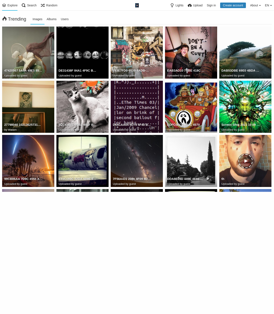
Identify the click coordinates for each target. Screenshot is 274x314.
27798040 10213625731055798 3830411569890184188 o (23, 125)
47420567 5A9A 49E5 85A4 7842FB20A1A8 (23, 71)
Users (65, 19)
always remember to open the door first (78, 233)
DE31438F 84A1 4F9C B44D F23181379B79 (78, 71)
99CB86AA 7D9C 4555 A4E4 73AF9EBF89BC (23, 179)
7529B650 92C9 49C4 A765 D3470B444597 (132, 233)
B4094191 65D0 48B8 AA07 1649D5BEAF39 (132, 287)
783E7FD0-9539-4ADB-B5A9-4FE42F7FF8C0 (132, 71)
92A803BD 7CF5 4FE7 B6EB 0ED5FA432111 (23, 287)
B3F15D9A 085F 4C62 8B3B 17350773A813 (78, 287)
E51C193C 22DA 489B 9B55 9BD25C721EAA (78, 179)
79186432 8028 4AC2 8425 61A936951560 (23, 233)
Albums (52, 19)
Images (37, 19)
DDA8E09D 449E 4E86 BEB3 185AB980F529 (186, 179)
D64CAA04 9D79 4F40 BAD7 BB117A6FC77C (132, 125)
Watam (12, 129)
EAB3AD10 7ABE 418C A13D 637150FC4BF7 (186, 71)
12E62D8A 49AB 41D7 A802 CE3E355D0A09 (240, 233)
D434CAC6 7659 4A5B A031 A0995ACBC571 (186, 287)
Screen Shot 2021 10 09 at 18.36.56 (240, 125)
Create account (233, 5)
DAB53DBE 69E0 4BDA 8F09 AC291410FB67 (240, 71)
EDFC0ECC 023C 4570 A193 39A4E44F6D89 (186, 125)
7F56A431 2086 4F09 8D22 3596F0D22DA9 (132, 179)
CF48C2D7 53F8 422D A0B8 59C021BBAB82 (186, 233)
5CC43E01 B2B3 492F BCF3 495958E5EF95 (78, 125)
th (222, 179)
